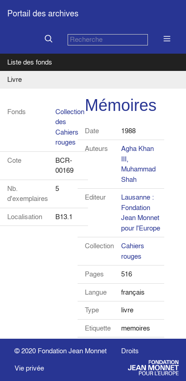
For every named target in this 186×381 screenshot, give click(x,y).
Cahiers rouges (132, 251)
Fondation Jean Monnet (72, 351)
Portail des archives (42, 13)
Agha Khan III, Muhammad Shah (138, 164)
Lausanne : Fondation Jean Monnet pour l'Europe (140, 212)
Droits (130, 351)
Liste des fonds (29, 62)
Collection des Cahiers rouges (69, 127)
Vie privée (29, 368)
